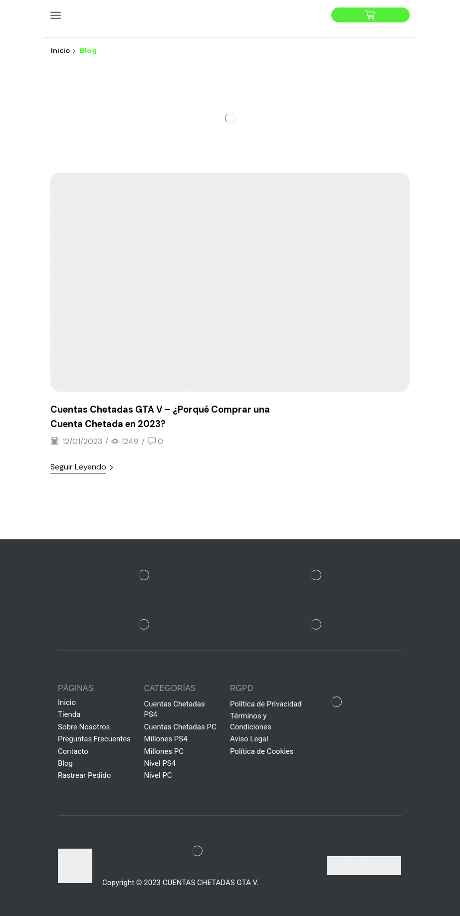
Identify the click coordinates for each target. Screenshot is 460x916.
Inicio (60, 50)
